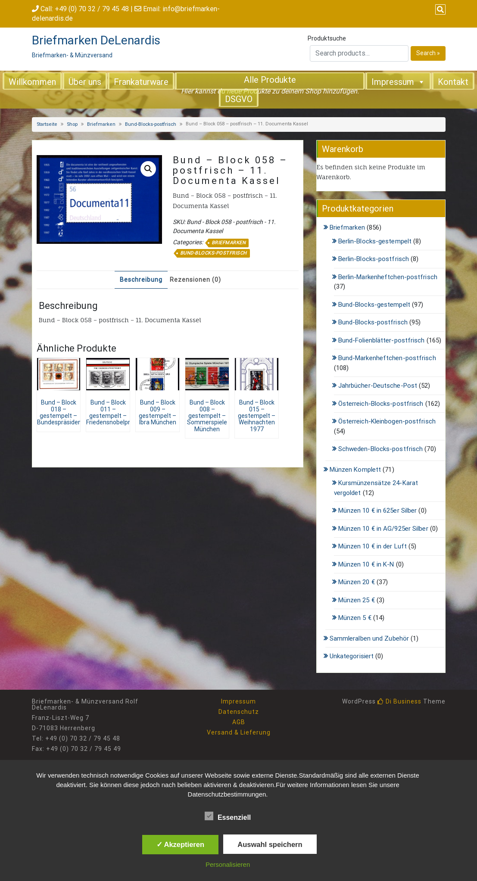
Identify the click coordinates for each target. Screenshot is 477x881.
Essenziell (228, 816)
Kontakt (453, 82)
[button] (148, 169)
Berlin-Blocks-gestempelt (375, 241)
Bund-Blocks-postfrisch (150, 124)
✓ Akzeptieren (180, 844)
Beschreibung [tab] (141, 279)
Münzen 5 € (354, 618)
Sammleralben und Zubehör (369, 638)
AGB (238, 722)
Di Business (399, 701)
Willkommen (32, 82)
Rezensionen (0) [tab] (195, 279)
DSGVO (239, 99)
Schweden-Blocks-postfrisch (380, 449)
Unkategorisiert (352, 656)
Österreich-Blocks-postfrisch (381, 404)
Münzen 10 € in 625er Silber (377, 510)
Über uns (85, 82)
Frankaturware (141, 82)
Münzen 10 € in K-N (366, 564)
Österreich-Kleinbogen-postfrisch (387, 421)
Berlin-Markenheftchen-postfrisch (387, 277)
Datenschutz (238, 711)
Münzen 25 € (356, 600)
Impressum (398, 81)
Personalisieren (228, 864)
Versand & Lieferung (239, 732)
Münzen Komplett (355, 469)
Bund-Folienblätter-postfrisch (381, 340)
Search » (428, 53)
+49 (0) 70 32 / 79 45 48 (92, 9)
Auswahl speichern (269, 844)
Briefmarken (101, 124)
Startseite (47, 124)
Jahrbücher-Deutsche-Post (377, 385)
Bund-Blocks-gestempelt (374, 304)
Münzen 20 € (356, 582)
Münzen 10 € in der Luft (372, 546)
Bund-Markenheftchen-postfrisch (387, 358)
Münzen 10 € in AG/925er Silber (383, 528)
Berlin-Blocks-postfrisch (373, 259)
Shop (72, 124)
